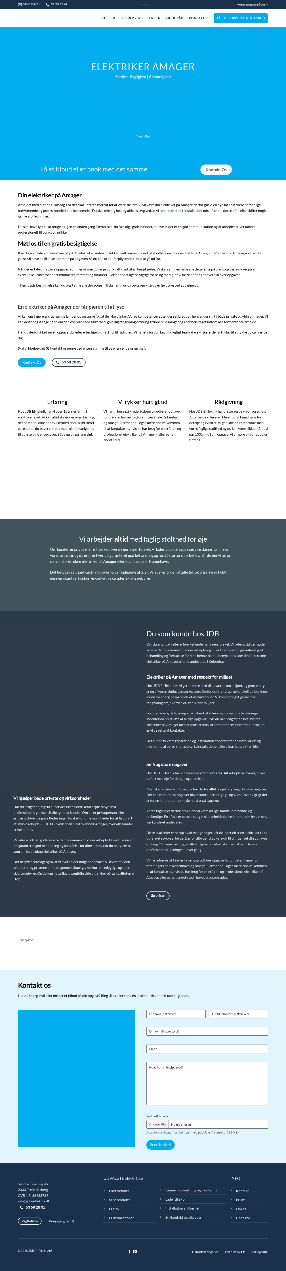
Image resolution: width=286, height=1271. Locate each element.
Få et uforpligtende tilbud (241, 18)
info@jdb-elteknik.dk (34, 1201)
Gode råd (174, 18)
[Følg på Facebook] (129, 1252)
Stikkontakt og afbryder (183, 1217)
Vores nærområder (252, 4)
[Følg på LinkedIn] (135, 1252)
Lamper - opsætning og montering (191, 1190)
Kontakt (198, 18)
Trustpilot (143, 4)
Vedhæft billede (157, 1116)
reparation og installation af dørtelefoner (206, 741)
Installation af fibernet (182, 1208)
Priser (154, 18)
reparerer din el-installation (181, 210)
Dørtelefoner (119, 1191)
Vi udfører (132, 18)
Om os (241, 1209)
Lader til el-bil (175, 1199)
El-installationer (121, 1218)
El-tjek (109, 18)
